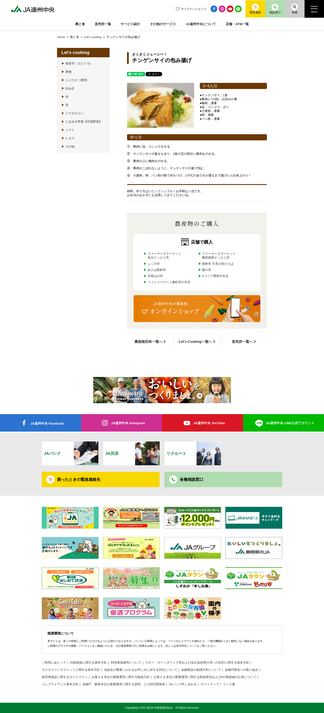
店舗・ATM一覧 (237, 24)
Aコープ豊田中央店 (215, 276)
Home (61, 37)
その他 (68, 146)
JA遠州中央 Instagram (128, 423)
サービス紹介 (130, 24)
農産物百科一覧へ (148, 341)
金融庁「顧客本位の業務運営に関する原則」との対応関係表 (123, 684)
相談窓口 (274, 8)
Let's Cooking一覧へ (195, 341)
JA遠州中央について (201, 24)
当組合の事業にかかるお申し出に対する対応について (140, 669)
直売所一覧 (103, 24)
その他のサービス (163, 24)
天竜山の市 (155, 276)
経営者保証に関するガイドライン (65, 677)
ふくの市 (154, 263)
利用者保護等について (126, 662)
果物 (66, 71)
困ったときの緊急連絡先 (78, 479)
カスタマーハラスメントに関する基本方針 (71, 669)
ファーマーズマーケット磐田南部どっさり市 (219, 255)
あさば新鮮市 (157, 270)
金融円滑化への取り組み (241, 669)
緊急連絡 (255, 8)
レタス (68, 138)
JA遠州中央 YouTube (209, 423)
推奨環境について (186, 645)
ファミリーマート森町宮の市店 (169, 282)
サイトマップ (210, 684)
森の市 (206, 270)
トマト (68, 130)
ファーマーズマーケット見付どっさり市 (164, 255)
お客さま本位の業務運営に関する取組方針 (121, 677)
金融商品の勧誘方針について (201, 669)
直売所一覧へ (242, 341)
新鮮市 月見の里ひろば (217, 263)
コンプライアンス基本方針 (60, 684)
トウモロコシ (72, 113)
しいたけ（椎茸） (75, 80)
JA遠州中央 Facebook (47, 423)
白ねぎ (68, 88)
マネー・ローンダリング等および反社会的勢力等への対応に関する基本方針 (197, 662)
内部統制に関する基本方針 (88, 662)
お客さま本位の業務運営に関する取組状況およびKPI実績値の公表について (205, 677)
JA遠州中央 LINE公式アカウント (290, 423)
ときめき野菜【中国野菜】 (81, 121)
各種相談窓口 (191, 479)
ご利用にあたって (54, 662)
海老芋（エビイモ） (77, 63)
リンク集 (229, 684)
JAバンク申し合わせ (183, 684)
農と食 (80, 24)
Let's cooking (93, 37)
